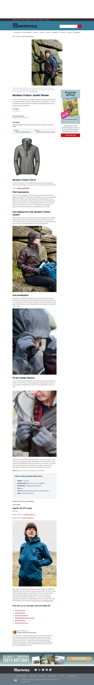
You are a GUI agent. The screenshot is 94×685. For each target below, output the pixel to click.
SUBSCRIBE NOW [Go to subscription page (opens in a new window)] (70, 135)
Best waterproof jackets (21, 615)
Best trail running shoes (21, 623)
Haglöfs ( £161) (28, 518)
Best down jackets (20, 613)
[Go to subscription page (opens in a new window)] (70, 123)
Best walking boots (20, 610)
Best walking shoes (20, 620)
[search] (79, 26)
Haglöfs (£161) (29, 514)
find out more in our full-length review (42, 600)
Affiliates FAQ (34, 91)
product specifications (23, 188)
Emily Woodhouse (22, 630)
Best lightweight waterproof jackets (25, 618)
